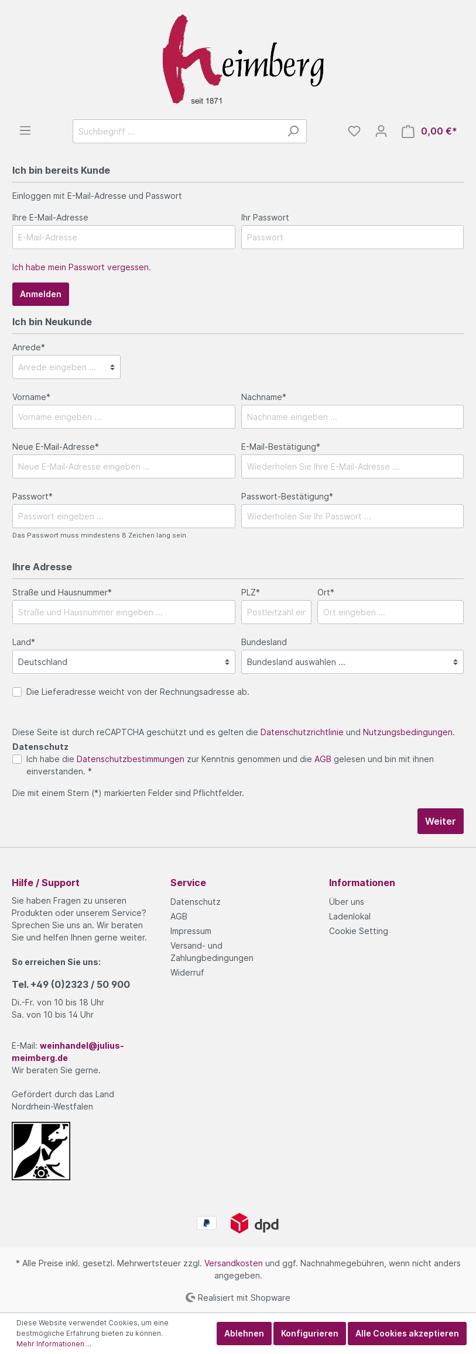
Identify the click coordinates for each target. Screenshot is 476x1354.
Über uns (346, 902)
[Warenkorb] (429, 131)
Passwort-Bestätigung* (287, 496)
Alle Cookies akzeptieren (407, 1333)
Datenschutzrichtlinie (302, 732)
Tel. (71, 984)
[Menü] (25, 130)
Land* (23, 642)
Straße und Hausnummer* (62, 592)
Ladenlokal (350, 916)
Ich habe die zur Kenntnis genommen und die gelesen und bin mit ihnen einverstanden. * (230, 765)
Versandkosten (233, 1263)
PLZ (250, 592)
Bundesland (264, 642)
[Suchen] (293, 131)
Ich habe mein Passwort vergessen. (81, 267)
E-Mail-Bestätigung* (280, 447)
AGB (322, 759)
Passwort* (32, 496)
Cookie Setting (358, 931)
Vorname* (31, 397)
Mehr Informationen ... (53, 1343)
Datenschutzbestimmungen (130, 759)
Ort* (325, 592)
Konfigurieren (309, 1333)
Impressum (190, 931)
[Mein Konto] (381, 131)
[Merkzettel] (354, 131)
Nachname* (263, 397)
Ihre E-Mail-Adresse (50, 217)
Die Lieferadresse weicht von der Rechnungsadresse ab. (137, 692)
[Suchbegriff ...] (176, 131)
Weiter (440, 821)
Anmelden (40, 294)
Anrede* (28, 347)
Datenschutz (195, 902)
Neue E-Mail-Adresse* (55, 447)
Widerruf (187, 972)
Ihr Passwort (265, 217)
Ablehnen (244, 1333)
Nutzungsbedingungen (408, 732)
